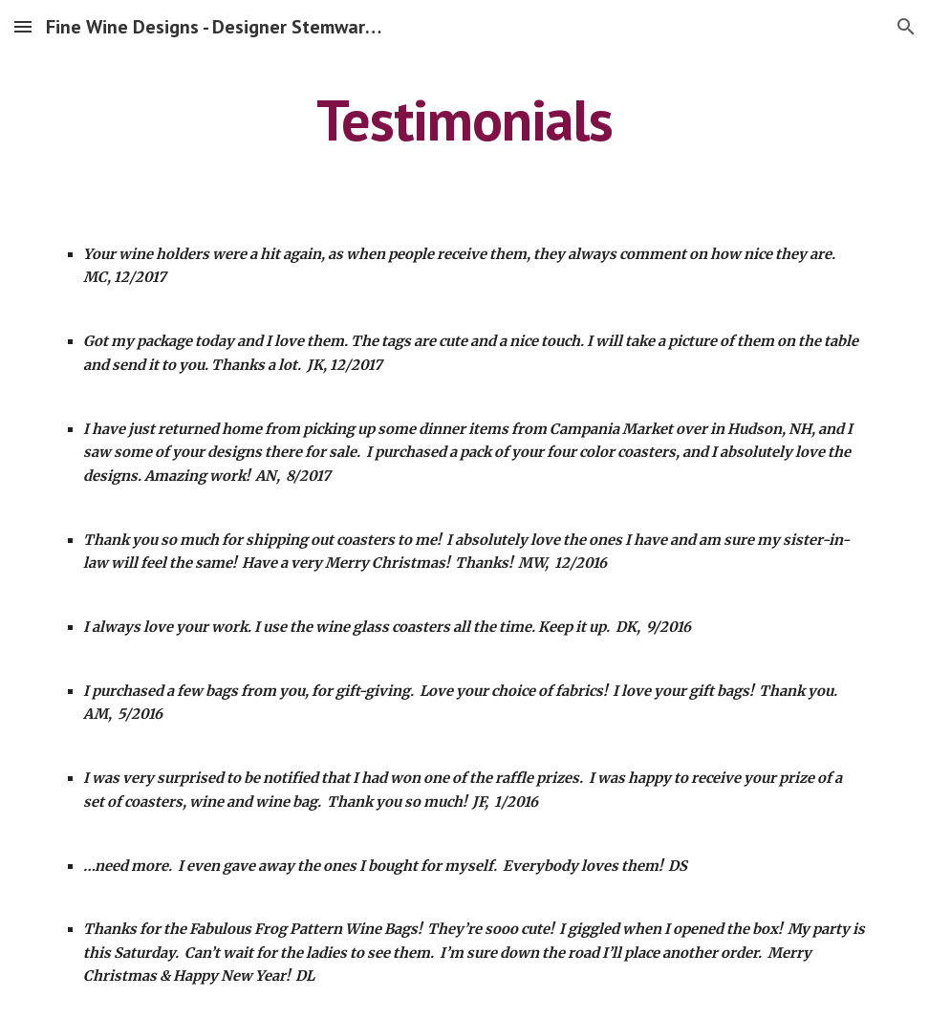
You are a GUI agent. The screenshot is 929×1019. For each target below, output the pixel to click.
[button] (23, 26)
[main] (464, 119)
